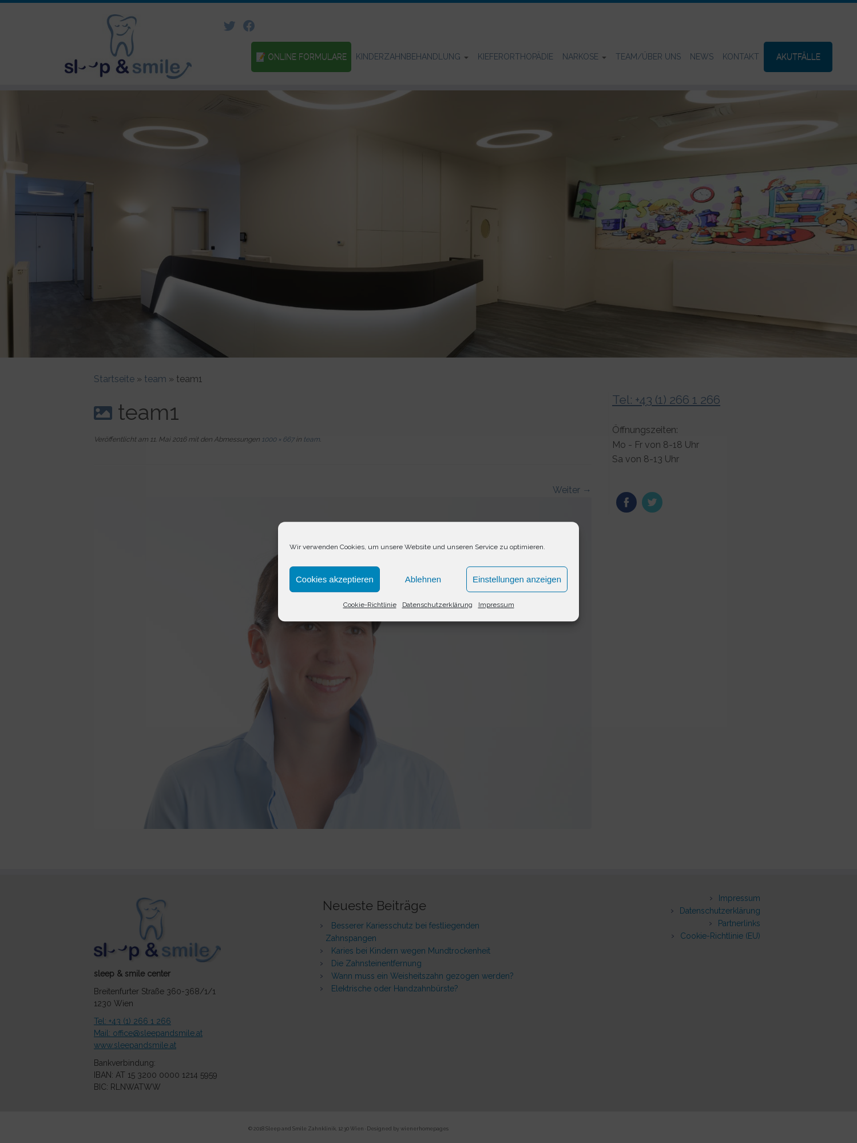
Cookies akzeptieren (335, 579)
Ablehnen (423, 579)
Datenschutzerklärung (437, 605)
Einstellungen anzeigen (517, 579)
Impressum (496, 605)
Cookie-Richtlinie (369, 605)
